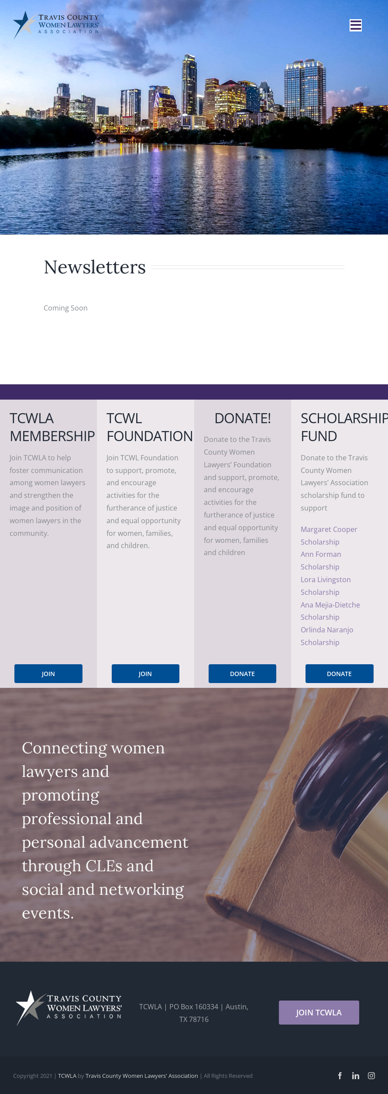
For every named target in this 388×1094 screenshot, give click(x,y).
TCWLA (67, 1076)
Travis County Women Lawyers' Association (142, 1076)
